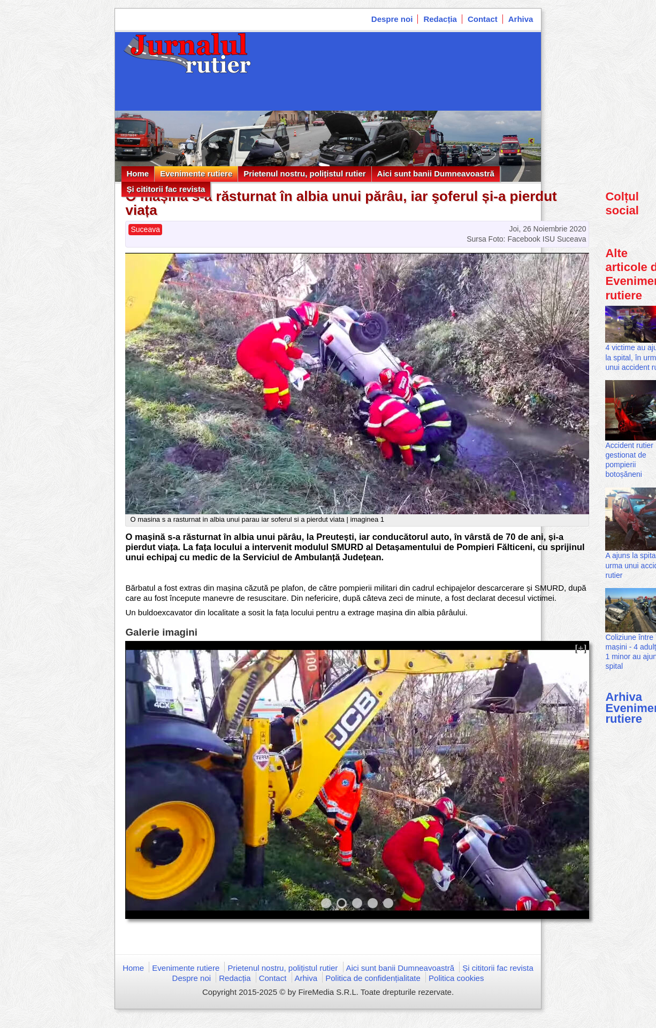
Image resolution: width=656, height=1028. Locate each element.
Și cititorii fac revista (166, 189)
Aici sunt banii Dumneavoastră (435, 173)
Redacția (440, 19)
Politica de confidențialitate (373, 978)
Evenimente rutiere (196, 173)
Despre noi (392, 19)
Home (138, 173)
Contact (483, 19)
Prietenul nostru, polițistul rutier (304, 173)
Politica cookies (456, 978)
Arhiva (520, 19)
